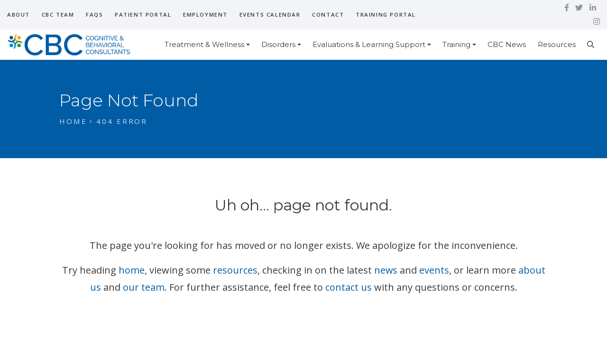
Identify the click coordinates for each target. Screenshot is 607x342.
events (434, 270)
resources (234, 270)
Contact (328, 14)
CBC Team (58, 14)
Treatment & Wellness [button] (204, 44)
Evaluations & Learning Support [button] (369, 44)
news (385, 270)
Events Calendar (270, 14)
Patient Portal (143, 14)
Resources (557, 44)
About (18, 14)
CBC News (506, 44)
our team (144, 287)
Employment (205, 14)
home (131, 270)
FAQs (94, 14)
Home (73, 121)
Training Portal (386, 14)
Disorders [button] (278, 44)
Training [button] (456, 44)
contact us (348, 287)
